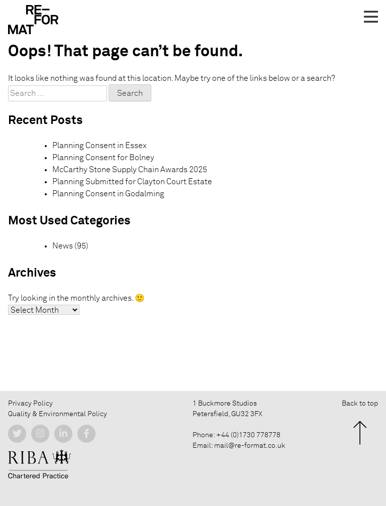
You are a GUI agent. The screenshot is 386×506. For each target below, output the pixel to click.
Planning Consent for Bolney (103, 158)
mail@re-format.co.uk (249, 445)
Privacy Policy (30, 403)
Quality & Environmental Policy (57, 414)
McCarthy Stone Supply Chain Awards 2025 (129, 170)
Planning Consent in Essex (99, 146)
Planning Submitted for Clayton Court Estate (132, 182)
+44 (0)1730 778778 (248, 435)
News (62, 246)
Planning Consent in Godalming (108, 194)
